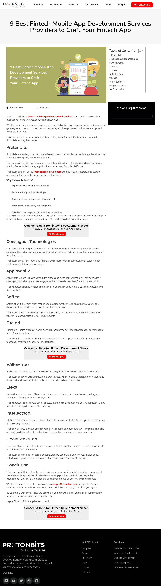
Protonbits (116, 55)
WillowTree (118, 74)
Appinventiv (117, 62)
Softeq (114, 66)
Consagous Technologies (124, 59)
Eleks (114, 78)
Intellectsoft (118, 81)
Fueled (115, 70)
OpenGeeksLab (119, 85)
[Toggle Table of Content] (139, 51)
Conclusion (118, 89)
